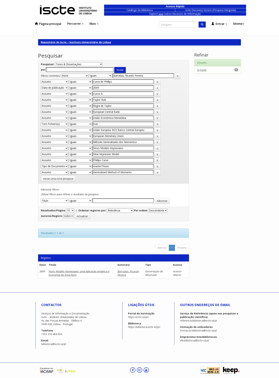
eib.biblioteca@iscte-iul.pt (194, 340)
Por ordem (140, 210)
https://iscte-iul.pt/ (138, 317)
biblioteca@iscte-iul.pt (53, 344)
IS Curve (202, 70)
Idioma (238, 24)
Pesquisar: (47, 64)
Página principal (48, 24)
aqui (161, 13)
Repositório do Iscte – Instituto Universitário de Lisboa (76, 42)
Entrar (219, 24)
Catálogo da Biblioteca (140, 10)
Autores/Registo (51, 216)
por (43, 69)
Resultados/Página (53, 210)
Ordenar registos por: (92, 210)
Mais (94, 24)
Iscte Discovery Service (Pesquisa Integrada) (210, 10)
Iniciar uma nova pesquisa (58, 178)
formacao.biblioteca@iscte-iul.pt (198, 330)
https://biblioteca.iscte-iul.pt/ (144, 327)
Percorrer (75, 24)
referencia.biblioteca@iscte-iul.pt (198, 320)
